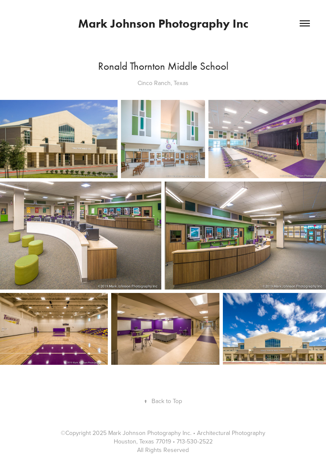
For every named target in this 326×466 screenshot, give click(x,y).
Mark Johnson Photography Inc (163, 23)
